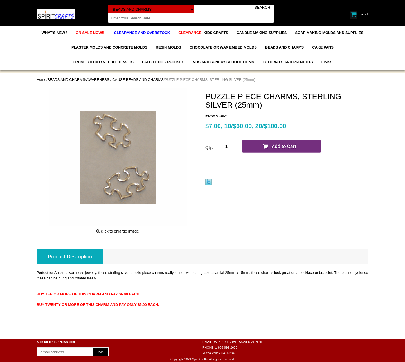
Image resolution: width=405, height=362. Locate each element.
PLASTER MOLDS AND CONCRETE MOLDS (109, 47)
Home (41, 80)
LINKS (326, 62)
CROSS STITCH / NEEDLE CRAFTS (103, 62)
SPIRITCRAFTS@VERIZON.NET (242, 341)
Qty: (209, 147)
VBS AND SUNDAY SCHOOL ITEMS (223, 62)
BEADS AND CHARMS (284, 47)
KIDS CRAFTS (203, 33)
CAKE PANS (323, 47)
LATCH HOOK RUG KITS (163, 62)
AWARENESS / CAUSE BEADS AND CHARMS (125, 80)
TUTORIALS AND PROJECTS (288, 62)
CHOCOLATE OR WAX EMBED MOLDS (223, 47)
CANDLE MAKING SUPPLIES (262, 33)
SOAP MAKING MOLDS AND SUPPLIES (329, 33)
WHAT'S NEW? (55, 33)
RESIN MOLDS (168, 47)
